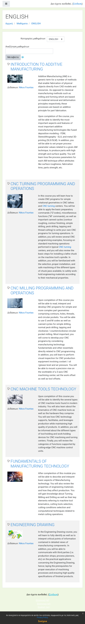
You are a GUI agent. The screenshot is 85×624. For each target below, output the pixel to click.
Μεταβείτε (13, 57)
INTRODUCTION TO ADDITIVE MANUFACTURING (36, 66)
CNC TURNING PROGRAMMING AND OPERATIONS (43, 186)
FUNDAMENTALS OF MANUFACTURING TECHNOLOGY (40, 463)
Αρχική (9, 23)
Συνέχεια (42, 621)
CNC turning (48, 206)
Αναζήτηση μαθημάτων (17, 46)
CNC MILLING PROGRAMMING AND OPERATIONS (42, 290)
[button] (23, 57)
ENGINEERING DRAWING (32, 524)
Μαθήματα (22, 23)
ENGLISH (36, 23)
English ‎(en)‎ (44, 607)
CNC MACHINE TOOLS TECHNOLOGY (43, 389)
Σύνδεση (77, 3)
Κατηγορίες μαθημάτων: (33, 38)
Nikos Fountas (26, 87)
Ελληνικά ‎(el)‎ (42, 600)
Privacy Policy (42, 617)
